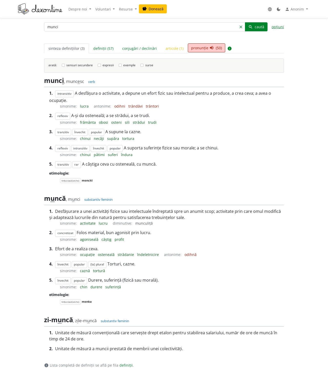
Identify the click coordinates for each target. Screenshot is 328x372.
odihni (120, 106)
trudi (152, 122)
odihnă (190, 254)
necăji (99, 138)
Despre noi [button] (78, 9)
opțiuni (278, 26)
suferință (113, 286)
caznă (85, 270)
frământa (88, 122)
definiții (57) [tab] (103, 48)
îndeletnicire (148, 254)
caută (256, 26)
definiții (126, 365)
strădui (139, 122)
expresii (108, 65)
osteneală (107, 254)
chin (84, 286)
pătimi (100, 154)
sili (128, 122)
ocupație (88, 254)
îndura (126, 154)
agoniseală (89, 239)
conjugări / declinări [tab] (139, 48)
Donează (152, 8)
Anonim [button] (295, 9)
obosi (104, 122)
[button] (269, 9)
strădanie (126, 254)
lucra (85, 106)
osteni (117, 122)
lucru (104, 223)
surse (149, 65)
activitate (88, 223)
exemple (129, 65)
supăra (113, 138)
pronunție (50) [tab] (206, 47)
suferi (113, 154)
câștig (106, 239)
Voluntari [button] (103, 9)
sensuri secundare (79, 65)
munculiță (144, 223)
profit (119, 239)
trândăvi (136, 106)
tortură (99, 270)
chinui (86, 138)
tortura (128, 138)
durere (96, 286)
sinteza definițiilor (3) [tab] (66, 48)
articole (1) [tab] (174, 48)
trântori (152, 106)
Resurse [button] (126, 9)
